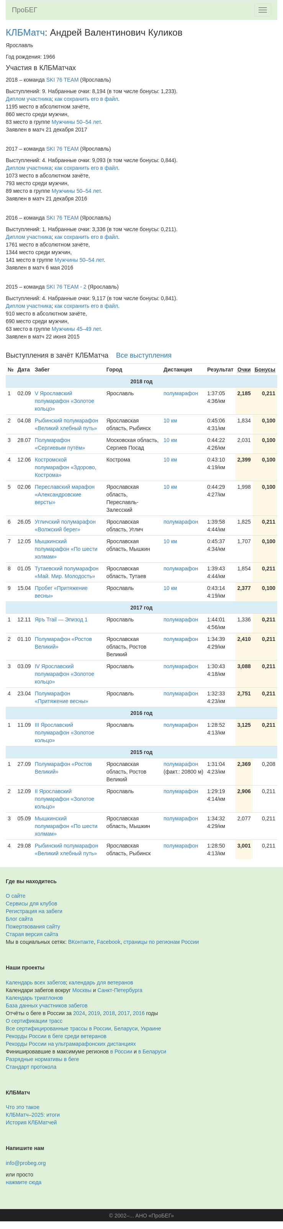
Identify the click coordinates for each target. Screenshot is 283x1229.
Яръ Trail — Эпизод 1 (61, 619)
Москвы (82, 990)
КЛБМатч (25, 32)
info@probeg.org (26, 1163)
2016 (139, 1013)
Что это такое (22, 1107)
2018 (109, 1013)
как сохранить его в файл (86, 99)
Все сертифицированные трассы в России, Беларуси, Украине (83, 1028)
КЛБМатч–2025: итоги (33, 1115)
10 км (170, 420)
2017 (124, 1013)
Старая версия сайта (32, 934)
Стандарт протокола (31, 1067)
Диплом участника (29, 99)
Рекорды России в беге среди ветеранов (56, 1036)
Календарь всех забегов (36, 982)
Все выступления (144, 355)
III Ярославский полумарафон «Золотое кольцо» (64, 732)
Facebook (108, 942)
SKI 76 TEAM (62, 80)
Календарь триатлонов (34, 998)
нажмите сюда (23, 1182)
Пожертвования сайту (33, 926)
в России (121, 1051)
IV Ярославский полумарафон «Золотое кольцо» (64, 674)
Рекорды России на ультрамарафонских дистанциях (71, 1044)
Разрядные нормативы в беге (42, 1059)
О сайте (15, 896)
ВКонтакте (81, 942)
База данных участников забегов (47, 1005)
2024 (79, 1013)
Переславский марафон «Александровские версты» (65, 494)
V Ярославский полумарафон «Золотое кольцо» (64, 401)
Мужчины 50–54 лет (76, 122)
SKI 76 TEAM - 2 (66, 287)
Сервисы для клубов (31, 903)
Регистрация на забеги (34, 911)
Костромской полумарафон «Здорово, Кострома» (66, 467)
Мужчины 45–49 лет (76, 329)
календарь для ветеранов (101, 982)
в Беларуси (152, 1051)
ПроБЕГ (25, 10)
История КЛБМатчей (31, 1122)
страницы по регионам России (161, 942)
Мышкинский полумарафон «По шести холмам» (66, 549)
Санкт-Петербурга (120, 990)
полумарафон (181, 393)
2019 (94, 1013)
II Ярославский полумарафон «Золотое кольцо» (64, 799)
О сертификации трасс (34, 1021)
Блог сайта (19, 919)
